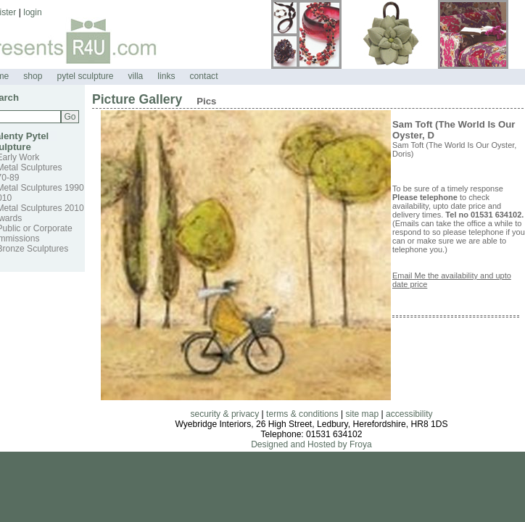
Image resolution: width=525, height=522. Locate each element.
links (166, 76)
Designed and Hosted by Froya (311, 444)
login (32, 12)
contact (204, 76)
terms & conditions (302, 414)
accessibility (409, 414)
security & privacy (224, 414)
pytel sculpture (85, 76)
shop (32, 76)
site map (362, 414)
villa (135, 76)
